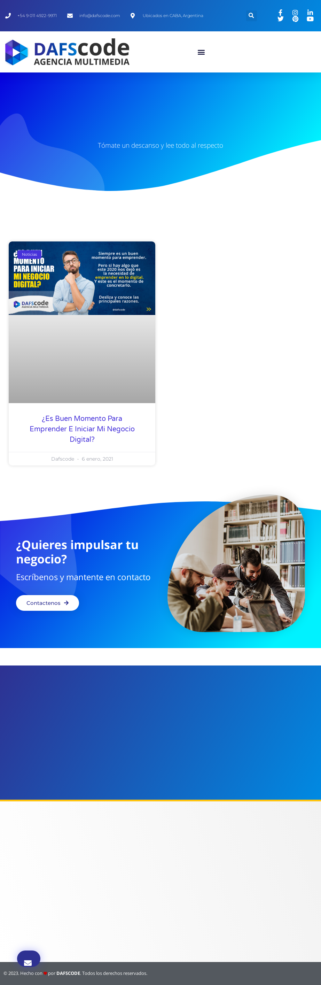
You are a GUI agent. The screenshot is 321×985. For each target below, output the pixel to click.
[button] (201, 52)
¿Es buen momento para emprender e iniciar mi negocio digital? (82, 429)
